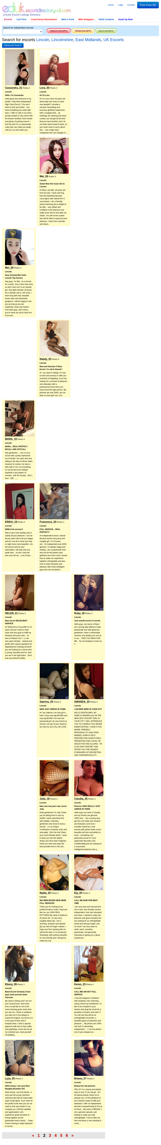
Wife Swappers (86, 19)
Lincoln (42, 39)
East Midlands (88, 39)
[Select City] (22, 31)
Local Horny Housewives (44, 19)
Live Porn (21, 19)
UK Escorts (113, 39)
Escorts (8, 19)
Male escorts (106, 31)
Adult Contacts (106, 19)
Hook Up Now (125, 19)
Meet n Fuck (67, 19)
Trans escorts (83, 31)
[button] (13, 45)
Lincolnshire (62, 39)
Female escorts (58, 31)
